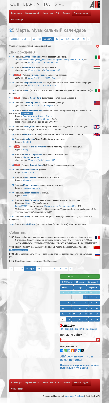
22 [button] (86, 314)
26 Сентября (49, 70)
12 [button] (69, 308)
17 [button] (97, 308)
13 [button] (74, 308)
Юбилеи (66, 13)
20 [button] (74, 314)
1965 (11, 154)
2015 (53, 160)
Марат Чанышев (31, 185)
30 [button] (91, 319)
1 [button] (85, 297)
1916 (11, 75)
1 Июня (46, 160)
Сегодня (15, 39)
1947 (11, 127)
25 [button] (63, 319)
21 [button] (80, 314)
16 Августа (48, 105)
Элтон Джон (29, 127)
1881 (11, 67)
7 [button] (79, 303)
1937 (11, 83)
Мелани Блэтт (31, 177)
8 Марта (47, 85)
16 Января (48, 62)
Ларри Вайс (35, 98)
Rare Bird (27, 142)
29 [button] (86, 319)
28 (67, 39)
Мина (27, 90)
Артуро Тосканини (31, 57)
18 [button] (63, 314)
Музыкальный (32, 13)
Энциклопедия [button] (82, 13)
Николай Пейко (38, 75)
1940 (11, 90)
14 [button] (80, 308)
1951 (11, 147)
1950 (11, 139)
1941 (11, 98)
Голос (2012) (21, 206)
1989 (11, 193)
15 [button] (86, 308)
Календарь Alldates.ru (74, 396)
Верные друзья (30, 116)
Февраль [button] (67, 288)
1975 (11, 177)
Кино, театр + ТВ (51, 13)
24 (39, 39)
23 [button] (91, 314)
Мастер (26, 157)
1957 (55, 62)
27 (62, 39)
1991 (11, 200)
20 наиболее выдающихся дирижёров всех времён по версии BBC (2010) (49, 60)
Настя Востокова (32, 193)
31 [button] (97, 319)
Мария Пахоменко (33, 82)
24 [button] (97, 314)
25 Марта (32, 62)
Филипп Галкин (30, 170)
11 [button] (63, 308)
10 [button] (97, 303)
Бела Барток (29, 67)
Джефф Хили (36, 165)
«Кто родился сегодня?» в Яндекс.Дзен (78, 326)
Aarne (26, 216)
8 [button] (85, 303)
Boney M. (27, 149)
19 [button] (69, 314)
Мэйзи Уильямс (38, 147)
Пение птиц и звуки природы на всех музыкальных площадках (79, 366)
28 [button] (80, 319)
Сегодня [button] (70, 276)
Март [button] (80, 288)
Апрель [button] (93, 288)
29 (73, 39)
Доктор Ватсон (45, 116)
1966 (11, 165)
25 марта (48, 39)
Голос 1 (28, 203)
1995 (53, 78)
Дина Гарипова (31, 200)
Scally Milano (29, 224)
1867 (11, 57)
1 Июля (46, 78)
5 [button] (68, 303)
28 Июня (47, 119)
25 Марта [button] (80, 282)
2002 (11, 224)
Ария (37, 157)
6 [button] (74, 303)
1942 (11, 103)
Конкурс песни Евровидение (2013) (60, 206)
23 (34, 39)
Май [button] (90, 276)
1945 (57, 70)
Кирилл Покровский (32, 154)
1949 (11, 134)
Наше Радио (28, 172)
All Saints (27, 180)
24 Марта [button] (67, 282)
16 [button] (91, 308)
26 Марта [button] (93, 282)
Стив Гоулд (28, 139)
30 (78, 39)
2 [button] (91, 297)
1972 (11, 170)
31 (84, 39)
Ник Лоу (27, 134)
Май (24, 39)
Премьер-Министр (31, 188)
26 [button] (69, 319)
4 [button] (62, 303)
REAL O (26, 195)
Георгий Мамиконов (32, 110)
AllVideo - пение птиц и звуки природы (76, 358)
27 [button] (74, 319)
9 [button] (91, 303)
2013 (53, 85)
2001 (11, 217)
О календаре (17, 19)
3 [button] (96, 297)
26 (57, 39)
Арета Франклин (32, 103)
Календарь (16, 13)
